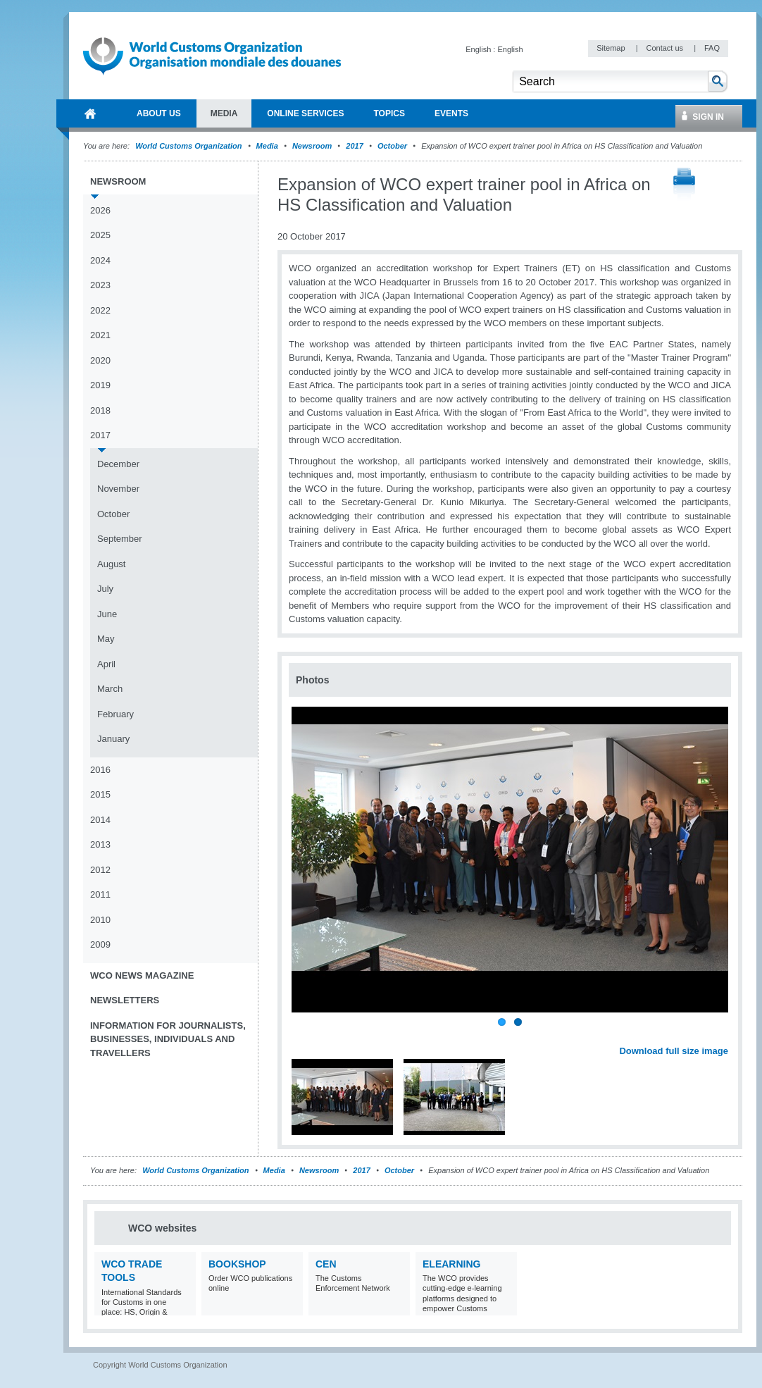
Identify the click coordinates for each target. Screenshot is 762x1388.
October (392, 146)
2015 (100, 794)
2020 (100, 360)
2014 (100, 819)
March (110, 688)
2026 (100, 210)
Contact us (665, 48)
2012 (100, 870)
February (115, 714)
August (111, 564)
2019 (100, 385)
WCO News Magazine (142, 975)
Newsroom (312, 146)
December (118, 464)
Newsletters (124, 1000)
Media (267, 146)
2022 (100, 310)
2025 (100, 235)
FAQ (712, 48)
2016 (100, 769)
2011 (100, 894)
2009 (100, 944)
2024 (100, 260)
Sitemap (612, 48)
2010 (100, 920)
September (119, 538)
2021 (100, 335)
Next (725, 1036)
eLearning (451, 1264)
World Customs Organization (189, 146)
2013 (100, 844)
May (106, 638)
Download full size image (673, 1051)
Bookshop (237, 1264)
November (118, 488)
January (113, 738)
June (107, 614)
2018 (100, 410)
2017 (354, 146)
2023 (100, 285)
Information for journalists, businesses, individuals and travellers (168, 1039)
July (105, 588)
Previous (303, 1036)
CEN (326, 1264)
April (106, 664)
